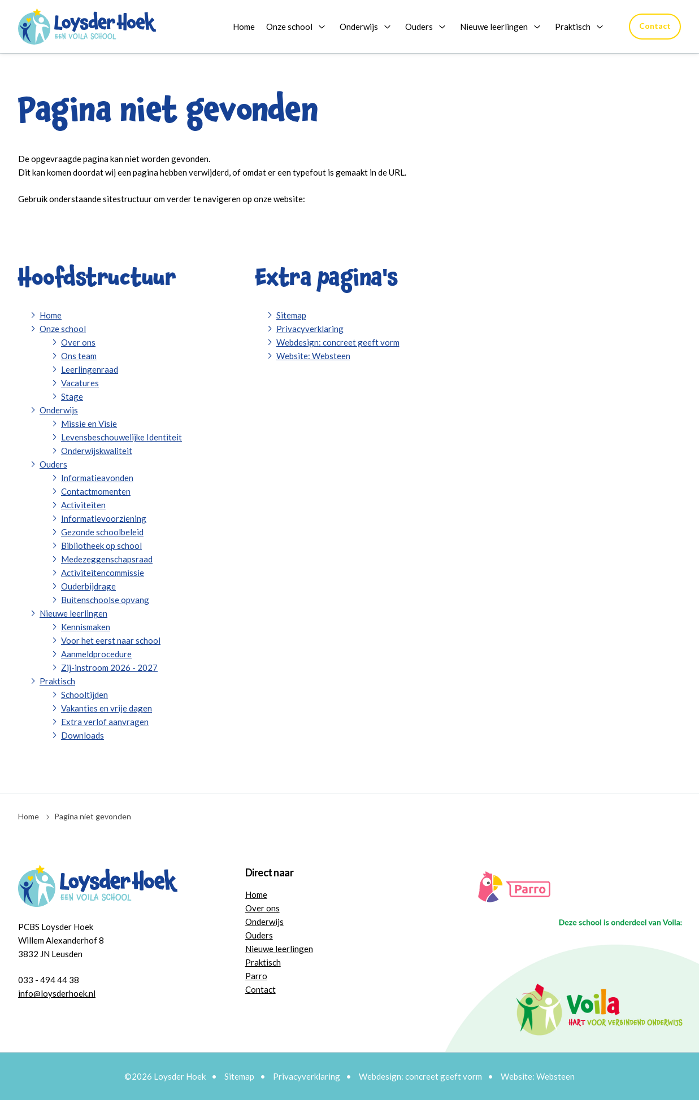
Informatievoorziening (103, 518)
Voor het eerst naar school (110, 640)
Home (244, 26)
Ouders (419, 26)
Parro (256, 976)
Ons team (79, 356)
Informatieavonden (97, 478)
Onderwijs (359, 26)
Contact (655, 25)
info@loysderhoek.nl (56, 993)
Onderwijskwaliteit (96, 451)
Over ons (78, 342)
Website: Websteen (313, 356)
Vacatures (80, 383)
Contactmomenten (96, 491)
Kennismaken (85, 627)
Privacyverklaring (310, 329)
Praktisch (573, 26)
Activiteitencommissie (102, 573)
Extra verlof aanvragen (105, 722)
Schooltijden (84, 694)
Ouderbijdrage (88, 586)
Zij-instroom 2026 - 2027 (109, 667)
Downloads (82, 735)
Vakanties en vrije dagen (106, 708)
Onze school (289, 26)
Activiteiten (83, 505)
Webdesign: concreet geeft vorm (338, 342)
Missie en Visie (89, 423)
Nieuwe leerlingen (494, 26)
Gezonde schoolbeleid (102, 532)
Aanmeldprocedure (96, 654)
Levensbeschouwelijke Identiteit (121, 437)
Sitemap (291, 315)
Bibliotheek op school (101, 545)
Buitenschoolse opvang (105, 600)
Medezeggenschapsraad (107, 559)
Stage (72, 396)
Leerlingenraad (89, 369)
